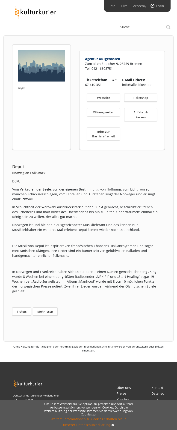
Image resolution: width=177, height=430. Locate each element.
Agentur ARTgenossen (102, 59)
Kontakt (157, 387)
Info (112, 6)
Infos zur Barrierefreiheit (103, 134)
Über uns (124, 387)
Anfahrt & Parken (140, 114)
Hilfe (124, 6)
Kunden (123, 399)
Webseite (103, 98)
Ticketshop (140, 98)
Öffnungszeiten (103, 112)
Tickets (22, 311)
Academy (139, 6)
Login (160, 6)
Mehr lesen (45, 311)
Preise (121, 393)
